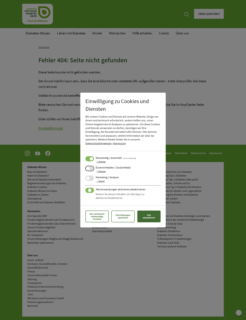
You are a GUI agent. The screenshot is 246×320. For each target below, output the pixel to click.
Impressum (119, 143)
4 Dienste (101, 162)
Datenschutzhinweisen (98, 143)
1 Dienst (100, 181)
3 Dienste (101, 171)
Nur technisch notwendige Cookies (97, 216)
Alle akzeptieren (149, 216)
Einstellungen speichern (123, 216)
